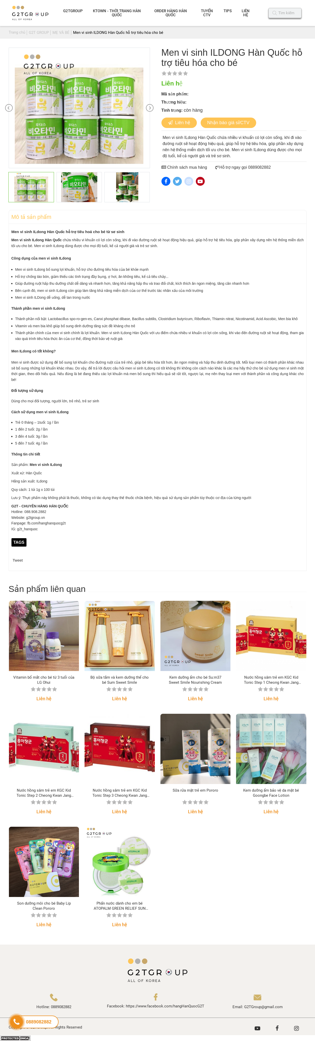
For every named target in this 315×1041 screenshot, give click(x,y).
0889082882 (61, 1007)
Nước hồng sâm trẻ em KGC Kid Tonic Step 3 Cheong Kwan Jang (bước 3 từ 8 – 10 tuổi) (119, 793)
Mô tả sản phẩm (31, 217)
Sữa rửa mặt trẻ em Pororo (195, 790)
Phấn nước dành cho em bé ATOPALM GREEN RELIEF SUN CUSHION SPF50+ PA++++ (120, 906)
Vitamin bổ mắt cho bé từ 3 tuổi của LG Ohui (43, 680)
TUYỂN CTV (207, 13)
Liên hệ (179, 122)
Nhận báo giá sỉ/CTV (228, 122)
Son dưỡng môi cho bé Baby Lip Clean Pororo (44, 906)
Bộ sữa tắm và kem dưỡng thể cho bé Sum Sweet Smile (119, 680)
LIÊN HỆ (246, 13)
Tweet (18, 560)
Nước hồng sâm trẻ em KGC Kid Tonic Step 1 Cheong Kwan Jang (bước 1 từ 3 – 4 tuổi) (271, 680)
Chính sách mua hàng (184, 167)
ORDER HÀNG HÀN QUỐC (170, 13)
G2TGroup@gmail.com (263, 1007)
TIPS (228, 11)
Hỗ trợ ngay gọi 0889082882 (243, 167)
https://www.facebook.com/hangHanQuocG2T (165, 1006)
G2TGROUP (73, 11)
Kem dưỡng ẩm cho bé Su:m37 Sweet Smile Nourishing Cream (195, 680)
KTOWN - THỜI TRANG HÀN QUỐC (117, 13)
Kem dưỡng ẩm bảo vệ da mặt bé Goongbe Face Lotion (271, 793)
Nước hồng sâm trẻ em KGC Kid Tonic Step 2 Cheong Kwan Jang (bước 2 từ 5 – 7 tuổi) (44, 793)
